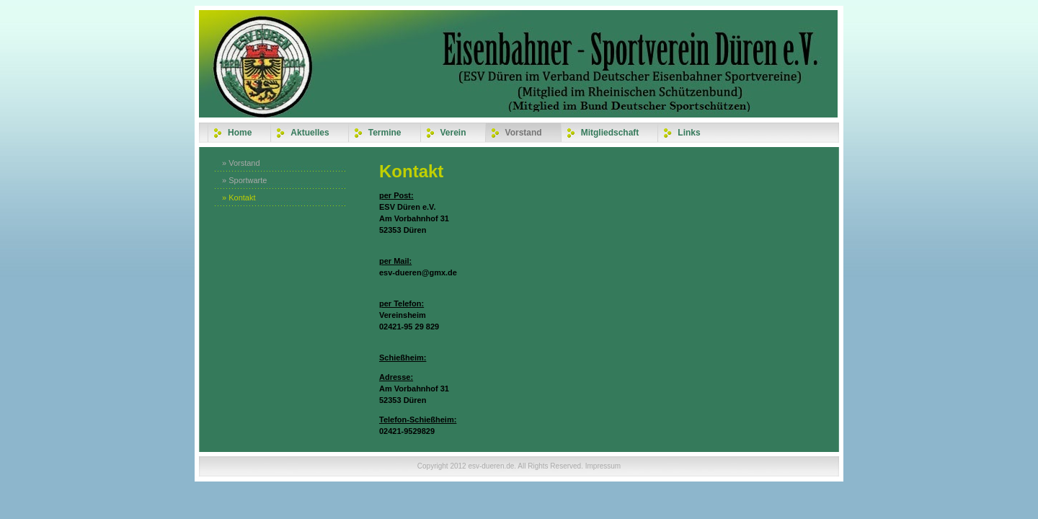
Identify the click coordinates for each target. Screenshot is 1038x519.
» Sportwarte (244, 180)
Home (240, 133)
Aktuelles (309, 133)
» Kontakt (238, 197)
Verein (453, 133)
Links (689, 133)
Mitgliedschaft (610, 133)
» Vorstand (241, 163)
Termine (385, 133)
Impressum (603, 466)
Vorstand (523, 133)
